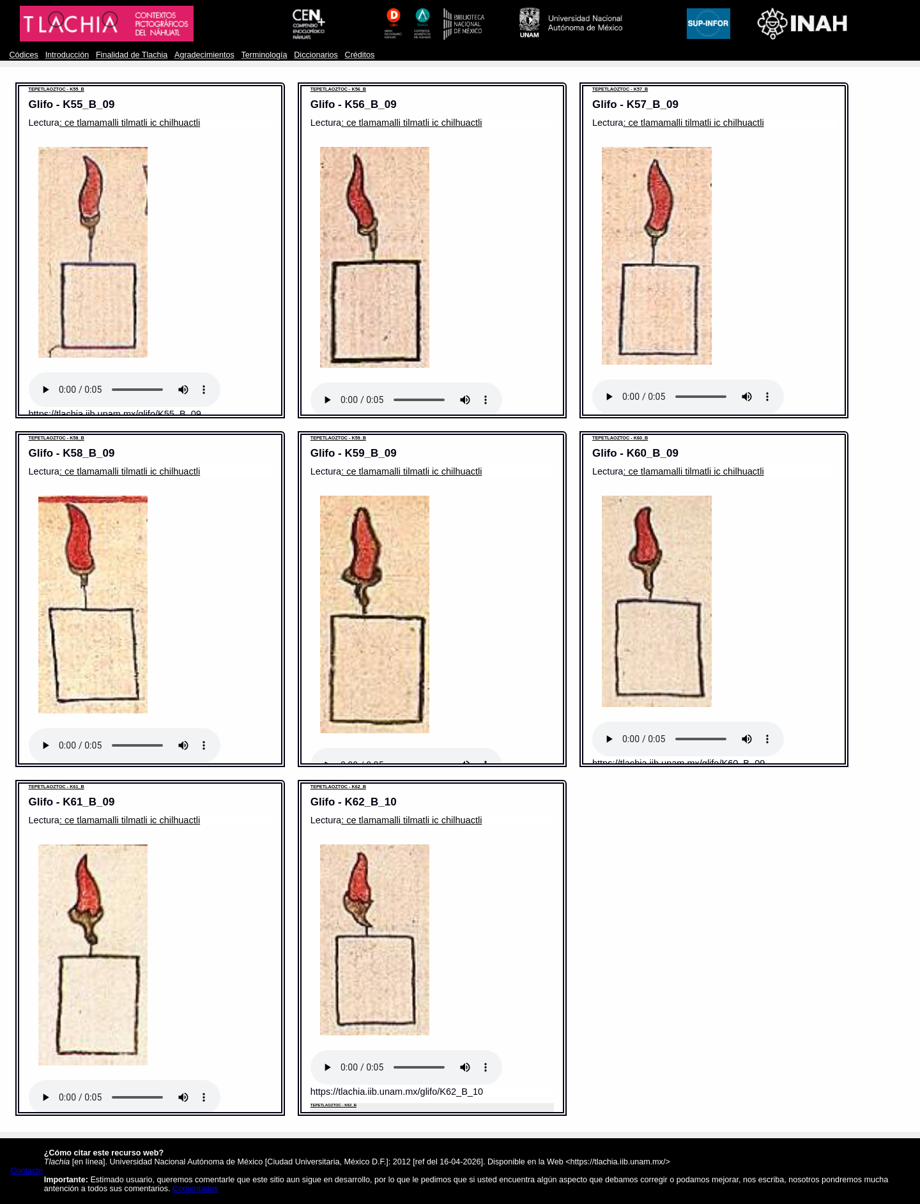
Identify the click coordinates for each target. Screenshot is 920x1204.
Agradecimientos (204, 54)
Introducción (67, 54)
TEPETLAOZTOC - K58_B (56, 438)
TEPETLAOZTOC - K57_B (620, 89)
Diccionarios (316, 54)
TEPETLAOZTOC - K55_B (56, 89)
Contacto (26, 1170)
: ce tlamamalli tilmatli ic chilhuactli (129, 123)
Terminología (264, 54)
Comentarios (195, 1188)
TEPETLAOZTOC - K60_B (620, 438)
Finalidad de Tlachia (131, 54)
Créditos (360, 54)
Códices (23, 54)
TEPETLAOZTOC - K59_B (338, 438)
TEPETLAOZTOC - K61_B (56, 786)
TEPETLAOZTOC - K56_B (338, 89)
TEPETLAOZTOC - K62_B (338, 786)
